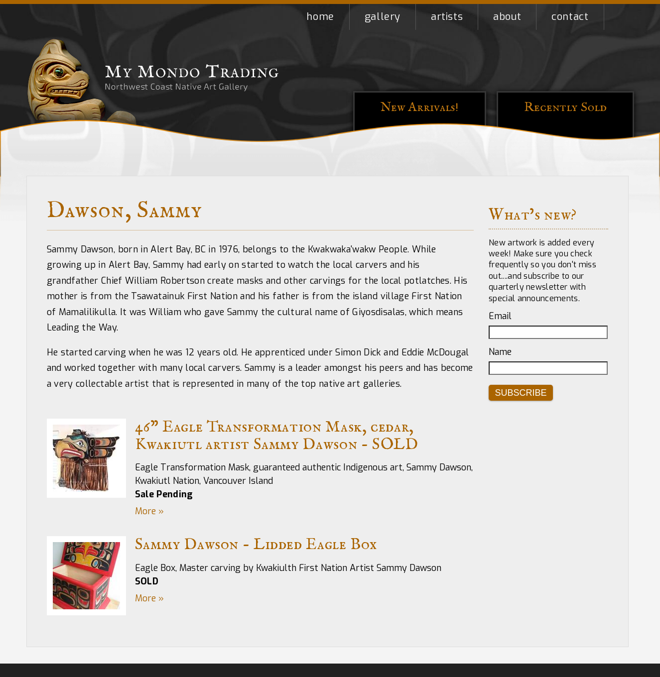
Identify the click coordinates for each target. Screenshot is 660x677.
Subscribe (521, 393)
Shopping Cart (619, 17)
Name (500, 352)
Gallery (382, 16)
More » (149, 511)
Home (320, 16)
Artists (447, 16)
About (507, 16)
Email (500, 316)
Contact (569, 16)
